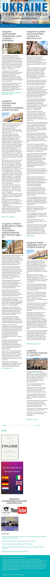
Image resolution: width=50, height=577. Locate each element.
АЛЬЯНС (8, 92)
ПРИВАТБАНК (5, 94)
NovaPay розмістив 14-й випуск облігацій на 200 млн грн (15, 551)
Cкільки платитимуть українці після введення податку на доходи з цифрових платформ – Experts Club (23, 547)
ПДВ (11, 368)
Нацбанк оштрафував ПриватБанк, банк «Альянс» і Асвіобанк (12, 36)
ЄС (3, 368)
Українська (13, 25)
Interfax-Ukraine (19, 574)
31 (33, 425)
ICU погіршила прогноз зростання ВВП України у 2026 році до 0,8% (17, 544)
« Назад (4, 425)
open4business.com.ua (8, 574)
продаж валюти (37, 343)
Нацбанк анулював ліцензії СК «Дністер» (37, 353)
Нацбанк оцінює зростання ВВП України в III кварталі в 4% (36, 35)
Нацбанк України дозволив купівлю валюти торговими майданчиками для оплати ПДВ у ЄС (12, 230)
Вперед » (38, 425)
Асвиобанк (13, 92)
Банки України (6, 216)
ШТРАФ (11, 94)
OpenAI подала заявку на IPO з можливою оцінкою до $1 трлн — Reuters (19, 541)
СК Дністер (35, 419)
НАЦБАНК (18, 92)
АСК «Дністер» (35, 373)
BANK (4, 92)
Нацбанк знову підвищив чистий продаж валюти (36, 245)
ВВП (29, 235)
